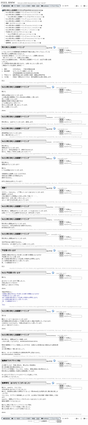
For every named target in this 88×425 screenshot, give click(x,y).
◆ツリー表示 (16, 6)
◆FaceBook (45, 6)
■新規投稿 (6, 6)
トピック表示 (26, 6)
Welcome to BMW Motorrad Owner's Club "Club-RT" (32, 3)
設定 (38, 6)
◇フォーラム (54, 6)
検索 (33, 6)
